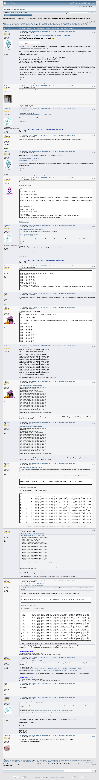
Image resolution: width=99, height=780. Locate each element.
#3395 (93, 530)
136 (46, 23)
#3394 (93, 464)
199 (17, 26)
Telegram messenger (24, 222)
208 (37, 26)
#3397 (93, 657)
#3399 (93, 698)
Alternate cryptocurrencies (19, 18)
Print (94, 25)
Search (16, 14)
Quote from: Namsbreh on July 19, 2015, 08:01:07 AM (31, 533)
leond (5, 293)
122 (15, 23)
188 (77, 24)
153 (83, 23)
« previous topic (89, 762)
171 (40, 24)
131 (35, 23)
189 (79, 24)
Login (20, 14)
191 (84, 24)
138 (50, 23)
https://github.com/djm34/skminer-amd (29, 158)
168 (32, 24)
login (18, 9)
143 (61, 23)
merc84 (6, 345)
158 (10, 24)
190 (81, 24)
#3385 (93, 152)
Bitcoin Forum (7, 18)
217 (57, 26)
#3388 (93, 266)
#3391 (93, 346)
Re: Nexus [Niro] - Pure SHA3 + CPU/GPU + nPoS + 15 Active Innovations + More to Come (48, 31)
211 (43, 26)
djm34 (5, 580)
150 (77, 23)
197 (13, 26)
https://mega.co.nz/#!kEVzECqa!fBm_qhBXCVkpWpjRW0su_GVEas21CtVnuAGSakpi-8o (52, 670)
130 (33, 23)
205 (30, 26)
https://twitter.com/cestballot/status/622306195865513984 (35, 114)
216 (54, 26)
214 (50, 26)
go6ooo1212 (7, 735)
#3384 (93, 136)
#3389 (93, 293)
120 (11, 23)
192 (86, 24)
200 (19, 26)
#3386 (93, 178)
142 (59, 23)
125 (22, 23)
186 (73, 24)
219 (61, 26)
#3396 (93, 580)
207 (35, 26)
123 (17, 23)
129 (31, 23)
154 (86, 23)
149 (75, 23)
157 (8, 24)
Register (25, 14)
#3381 (93, 32)
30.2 (22, 12)
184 (68, 24)
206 (32, 26)
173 (44, 24)
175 (49, 24)
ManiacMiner (7, 86)
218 (59, 26)
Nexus (20, 83)
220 (63, 26)
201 (21, 26)
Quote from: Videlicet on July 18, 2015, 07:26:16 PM (31, 229)
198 (15, 26)
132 (37, 23)
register (23, 9)
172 (42, 24)
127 (26, 23)
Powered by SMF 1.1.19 (40, 777)
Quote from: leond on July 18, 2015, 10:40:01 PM (30, 467)
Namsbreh (7, 266)
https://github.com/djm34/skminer (28, 160)
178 (55, 24)
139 (53, 23)
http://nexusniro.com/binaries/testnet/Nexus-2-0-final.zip (49, 36)
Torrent (25, 12)
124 (20, 23)
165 (26, 24)
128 (28, 23)
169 (35, 24)
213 (48, 26)
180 (60, 24)
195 (8, 26)
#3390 (93, 308)
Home (7, 14)
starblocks (7, 178)
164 (24, 24)
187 (75, 24)
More (29, 14)
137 (48, 23)
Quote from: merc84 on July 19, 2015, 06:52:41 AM (30, 385)
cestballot (7, 108)
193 (4, 26)
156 (6, 24)
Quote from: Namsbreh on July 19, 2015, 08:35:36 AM (31, 583)
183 (66, 24)
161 (17, 24)
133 (39, 23)
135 (44, 23)
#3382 (93, 86)
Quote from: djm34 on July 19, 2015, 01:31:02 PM (30, 701)
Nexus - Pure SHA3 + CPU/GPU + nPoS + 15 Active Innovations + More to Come (67, 18)
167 (30, 24)
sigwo (5, 135)
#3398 (93, 684)
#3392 (93, 382)
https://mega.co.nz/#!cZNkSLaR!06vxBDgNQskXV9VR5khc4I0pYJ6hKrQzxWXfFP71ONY (57, 668)
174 (46, 24)
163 (21, 24)
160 (15, 24)
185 (70, 24)
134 (42, 23)
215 (52, 26)
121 (13, 23)
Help (12, 14)
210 (41, 26)
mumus (6, 307)
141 (57, 23)
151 (79, 23)
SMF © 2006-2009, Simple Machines (55, 777)
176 (51, 24)
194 (6, 26)
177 (53, 24)
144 (64, 23)
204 (28, 26)
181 (62, 24)
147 (70, 23)
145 (66, 23)
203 (26, 26)
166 (28, 24)
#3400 (93, 736)
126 (24, 23)
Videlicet (6, 31)
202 (24, 26)
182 (64, 24)
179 (57, 24)
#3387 (93, 226)
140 (55, 23)
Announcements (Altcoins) (35, 18)
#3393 (93, 423)
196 (10, 26)
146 (68, 23)
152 (81, 23)
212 (46, 26)
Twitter (20, 221)
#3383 (93, 109)
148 (72, 23)
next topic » (94, 763)
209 (39, 26)
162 (19, 24)
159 (13, 24)
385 (67, 26)
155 (4, 24)
